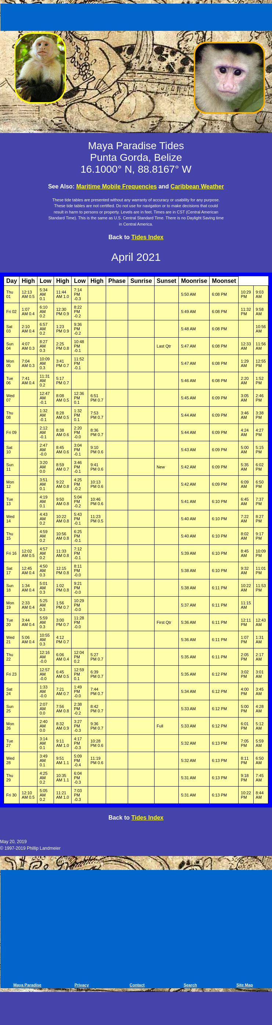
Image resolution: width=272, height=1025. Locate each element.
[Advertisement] (137, 16)
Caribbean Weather (197, 186)
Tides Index (147, 237)
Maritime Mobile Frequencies (116, 186)
